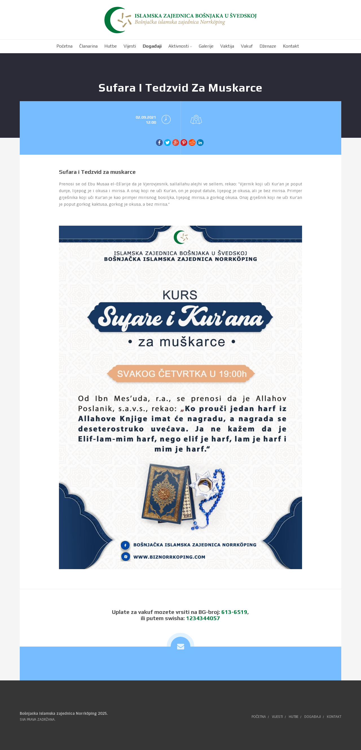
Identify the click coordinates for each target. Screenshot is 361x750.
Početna (259, 717)
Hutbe (293, 717)
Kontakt (334, 717)
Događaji (312, 717)
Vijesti (277, 717)
